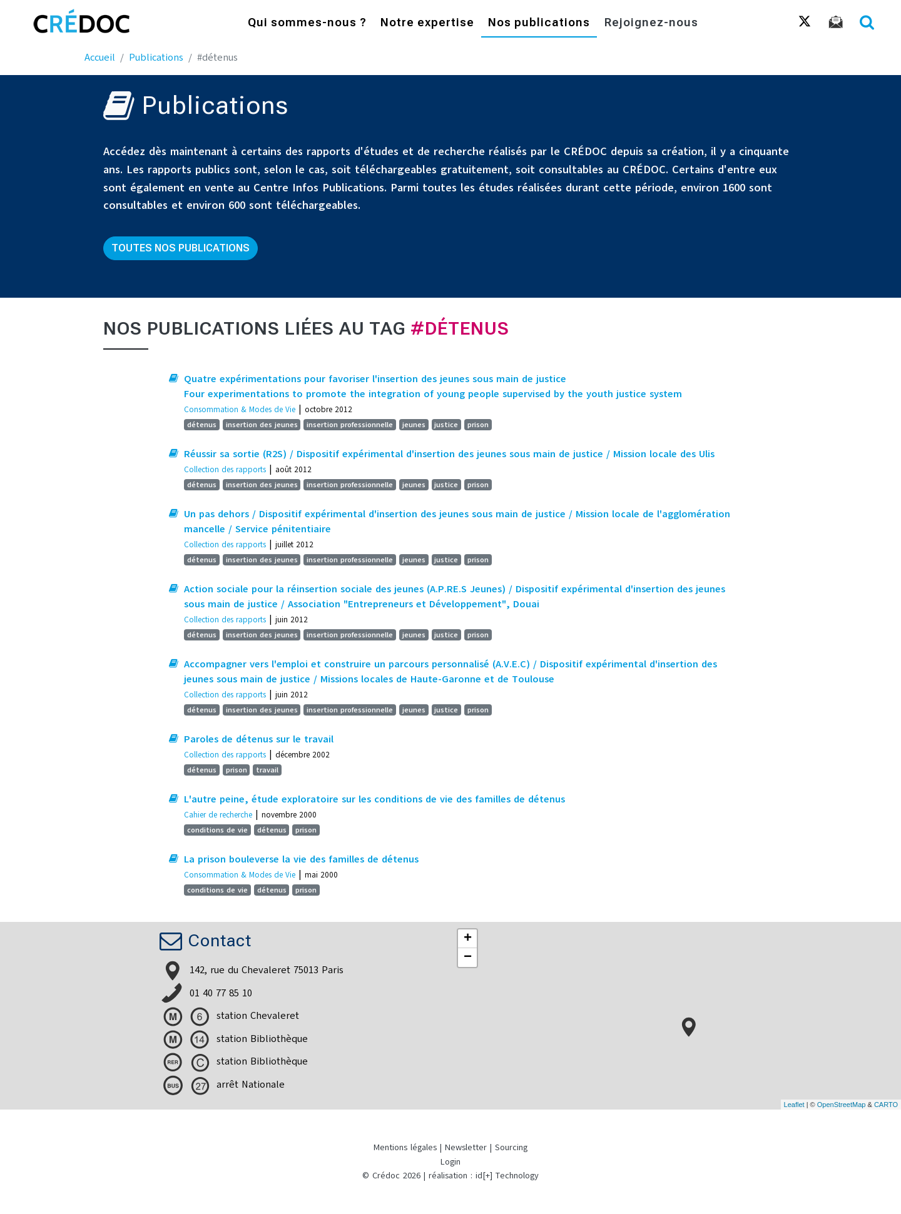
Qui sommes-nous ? (307, 23)
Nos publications (539, 23)
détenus (201, 425)
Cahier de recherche (218, 814)
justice (446, 425)
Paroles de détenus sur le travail (258, 739)
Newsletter (466, 1147)
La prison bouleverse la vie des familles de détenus (301, 859)
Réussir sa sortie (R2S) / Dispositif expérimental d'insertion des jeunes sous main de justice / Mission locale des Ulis (449, 454)
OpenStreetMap (841, 1104)
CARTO (886, 1104)
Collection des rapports (225, 469)
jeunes (413, 425)
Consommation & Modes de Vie (239, 409)
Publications (156, 57)
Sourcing (511, 1147)
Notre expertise (427, 23)
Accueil (99, 57)
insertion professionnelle (350, 425)
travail (267, 770)
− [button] (468, 957)
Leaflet (794, 1104)
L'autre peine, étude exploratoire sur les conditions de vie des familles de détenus (374, 799)
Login (450, 1162)
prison (478, 425)
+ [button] (468, 938)
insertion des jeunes (262, 425)
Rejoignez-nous (651, 23)
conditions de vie (217, 830)
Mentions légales (405, 1147)
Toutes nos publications (180, 248)
